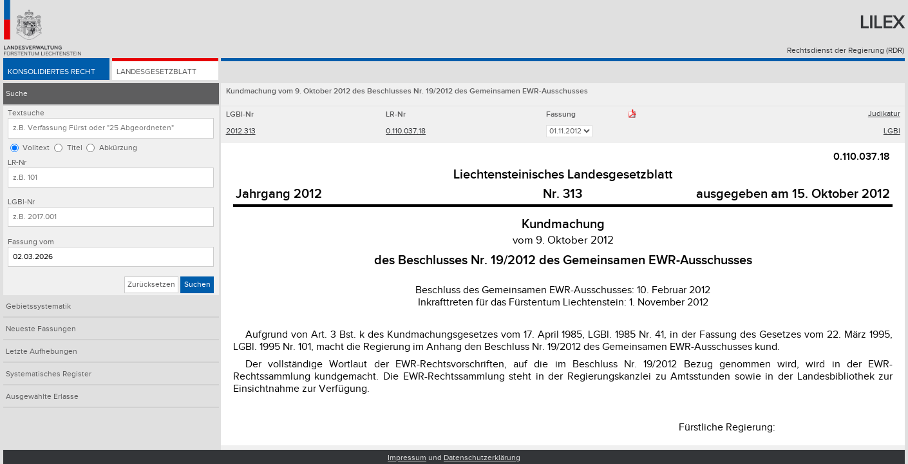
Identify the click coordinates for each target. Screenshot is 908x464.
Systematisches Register (48, 374)
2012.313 (241, 131)
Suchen (197, 284)
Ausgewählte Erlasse (42, 396)
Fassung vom (31, 242)
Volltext (36, 148)
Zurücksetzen (151, 284)
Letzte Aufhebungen (41, 351)
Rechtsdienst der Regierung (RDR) (845, 50)
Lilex (882, 23)
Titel (74, 148)
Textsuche (26, 113)
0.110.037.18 (406, 131)
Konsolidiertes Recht (51, 72)
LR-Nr (17, 163)
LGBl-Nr (21, 202)
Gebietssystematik (38, 306)
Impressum (407, 458)
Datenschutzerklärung (482, 458)
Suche (17, 94)
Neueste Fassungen (41, 329)
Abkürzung (118, 148)
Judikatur (884, 114)
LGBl (892, 131)
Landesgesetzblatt (156, 72)
